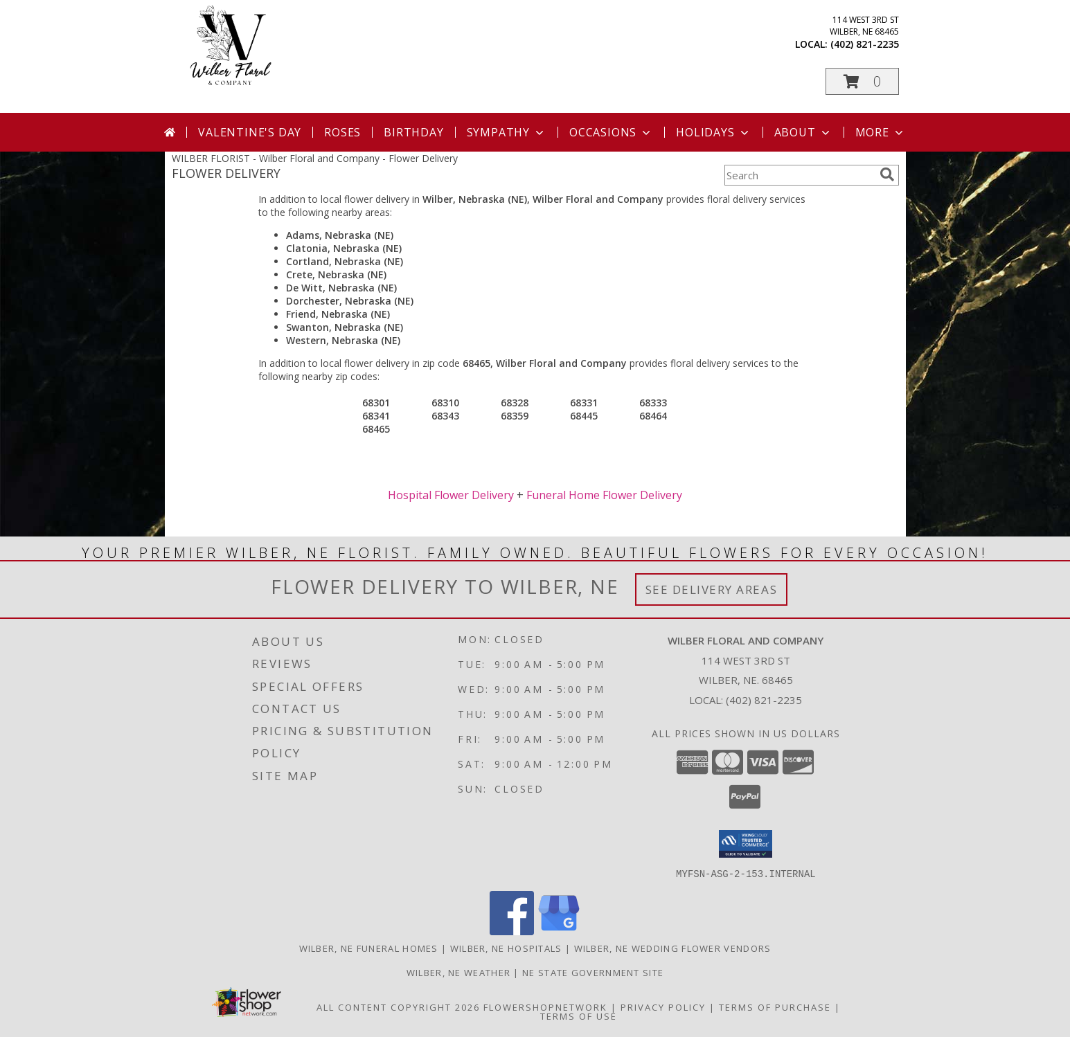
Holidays (713, 132)
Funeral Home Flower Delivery (604, 495)
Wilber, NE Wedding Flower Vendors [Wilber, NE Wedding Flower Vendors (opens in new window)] (673, 947)
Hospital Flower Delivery (451, 495)
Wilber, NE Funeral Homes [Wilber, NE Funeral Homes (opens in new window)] (368, 947)
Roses (342, 132)
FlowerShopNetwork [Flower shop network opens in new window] (545, 1006)
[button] (862, 81)
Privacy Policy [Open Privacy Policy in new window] (663, 1006)
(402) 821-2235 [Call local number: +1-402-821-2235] (864, 44)
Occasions (611, 132)
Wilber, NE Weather (458, 972)
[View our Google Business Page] (559, 930)
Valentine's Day (249, 132)
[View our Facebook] (512, 930)
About (803, 132)
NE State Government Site (592, 972)
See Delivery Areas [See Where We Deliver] (711, 589)
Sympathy (506, 132)
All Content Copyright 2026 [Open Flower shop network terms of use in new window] (398, 1006)
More (880, 132)
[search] (887, 174)
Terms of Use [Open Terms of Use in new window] (578, 1015)
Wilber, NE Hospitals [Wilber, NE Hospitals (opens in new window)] (506, 947)
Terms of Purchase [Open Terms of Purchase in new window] (775, 1006)
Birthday (413, 132)
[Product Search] (799, 175)
